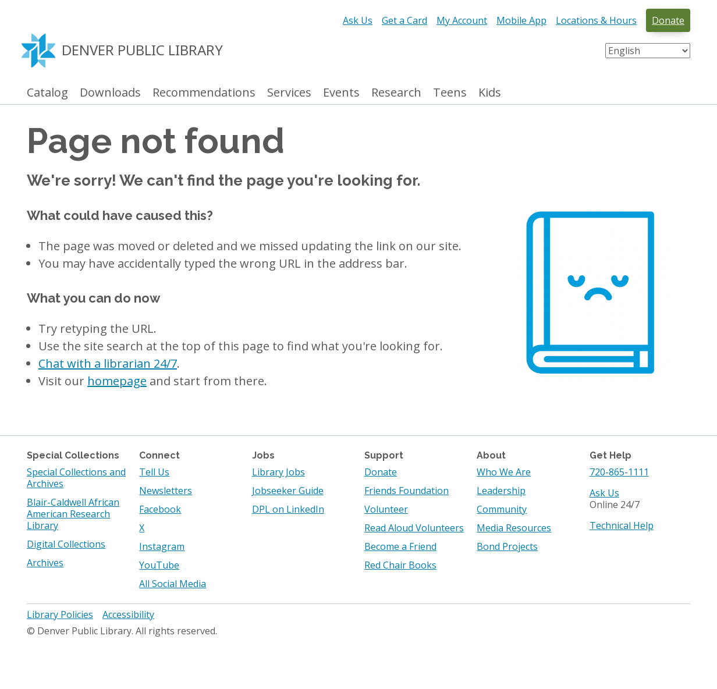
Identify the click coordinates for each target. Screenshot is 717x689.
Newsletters (165, 490)
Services (289, 93)
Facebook (160, 509)
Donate (668, 20)
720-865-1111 (619, 472)
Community (502, 509)
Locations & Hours (596, 20)
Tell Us (154, 472)
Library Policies (60, 614)
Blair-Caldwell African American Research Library (73, 514)
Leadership (501, 490)
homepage (117, 381)
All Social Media (172, 583)
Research (396, 93)
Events (341, 93)
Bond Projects (507, 546)
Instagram (161, 546)
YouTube (159, 565)
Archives (45, 562)
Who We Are (504, 472)
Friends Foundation (406, 490)
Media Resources (514, 527)
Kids (489, 93)
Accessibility (128, 614)
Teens (450, 93)
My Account (461, 20)
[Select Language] (647, 50)
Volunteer (386, 509)
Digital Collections (66, 544)
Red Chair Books (400, 565)
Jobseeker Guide (288, 490)
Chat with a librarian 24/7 (107, 363)
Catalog (47, 93)
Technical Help (622, 525)
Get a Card (404, 20)
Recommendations (203, 93)
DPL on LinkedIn (288, 509)
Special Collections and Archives (76, 478)
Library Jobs (278, 472)
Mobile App (521, 20)
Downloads (110, 93)
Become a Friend (400, 546)
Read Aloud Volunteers (414, 527)
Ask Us (357, 20)
